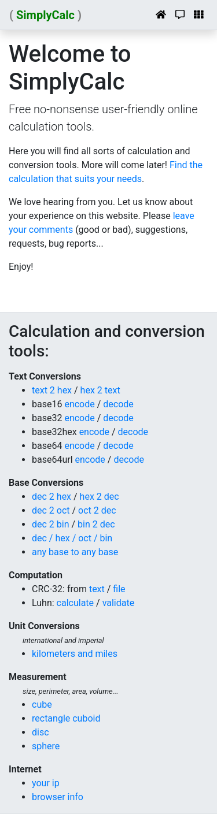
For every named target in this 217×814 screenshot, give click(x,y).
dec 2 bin (50, 524)
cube (42, 704)
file (119, 588)
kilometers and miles (74, 653)
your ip (46, 783)
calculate (75, 602)
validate (118, 602)
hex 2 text (100, 390)
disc (40, 732)
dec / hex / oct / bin (72, 538)
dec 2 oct (51, 510)
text (97, 588)
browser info (57, 796)
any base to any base (75, 552)
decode (118, 404)
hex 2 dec (99, 496)
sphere (46, 746)
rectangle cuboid (66, 718)
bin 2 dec (96, 524)
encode (79, 404)
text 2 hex (52, 390)
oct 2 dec (97, 510)
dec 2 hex (51, 496)
